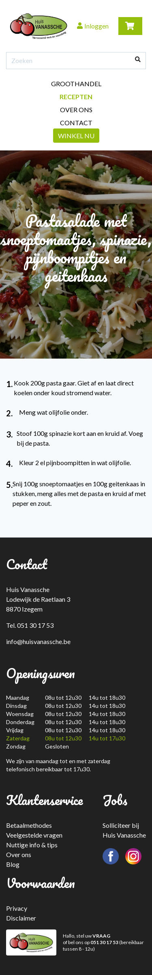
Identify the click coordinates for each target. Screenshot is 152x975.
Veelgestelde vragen (34, 835)
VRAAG (101, 936)
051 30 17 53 (104, 942)
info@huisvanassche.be (38, 641)
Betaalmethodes (29, 825)
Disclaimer (21, 918)
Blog (12, 864)
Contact (76, 122)
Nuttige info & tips (32, 845)
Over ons (76, 109)
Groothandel (76, 83)
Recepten (76, 96)
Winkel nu (76, 135)
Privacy (16, 908)
